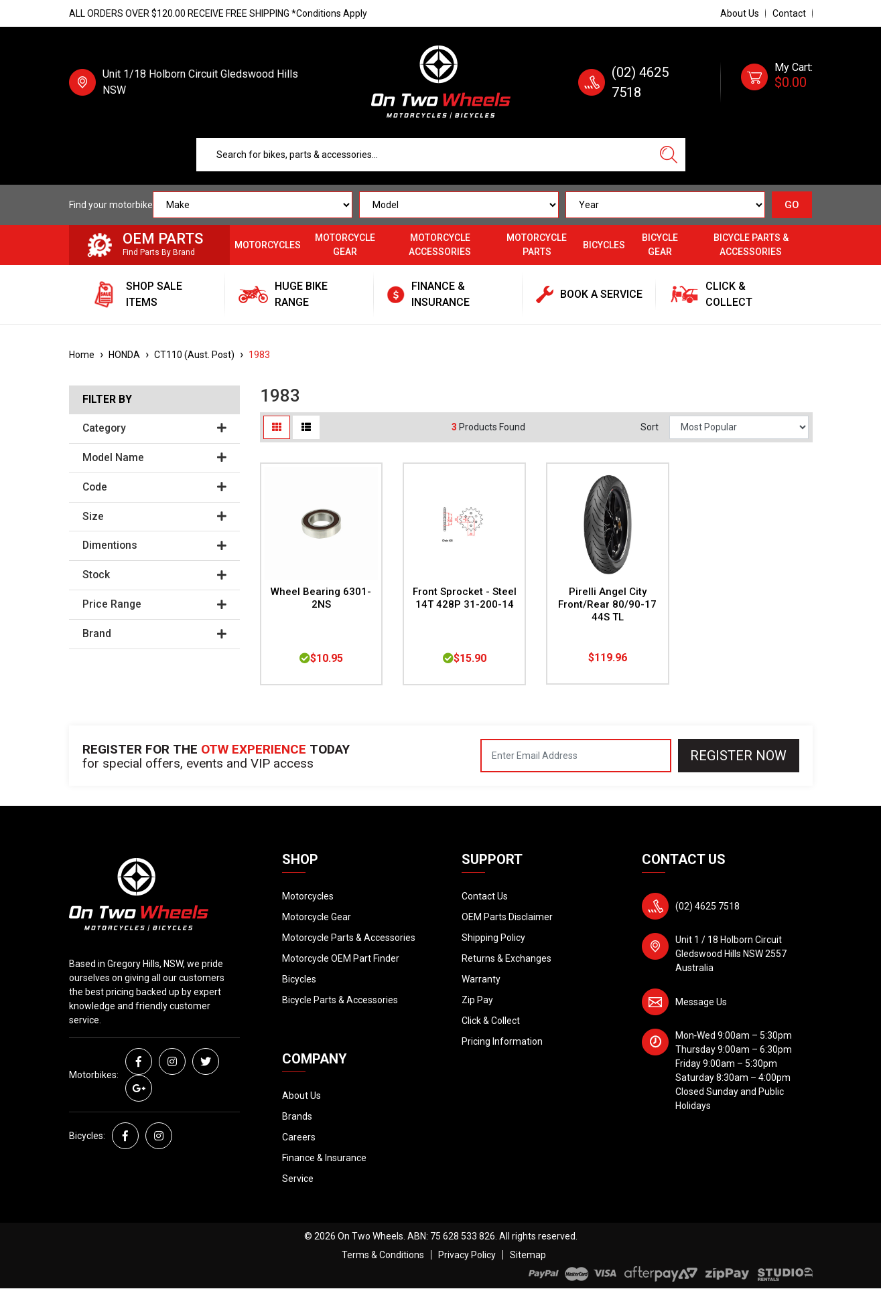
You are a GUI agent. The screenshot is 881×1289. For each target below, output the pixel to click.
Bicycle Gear (660, 244)
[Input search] (424, 154)
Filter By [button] (107, 400)
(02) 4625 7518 (707, 906)
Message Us (701, 1002)
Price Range (154, 604)
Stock (154, 575)
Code (154, 487)
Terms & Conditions (383, 1255)
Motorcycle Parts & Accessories (348, 937)
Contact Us (485, 896)
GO (792, 205)
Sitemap (528, 1255)
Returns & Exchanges (506, 958)
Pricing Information (502, 1041)
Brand (154, 634)
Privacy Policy (467, 1255)
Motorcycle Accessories (440, 244)
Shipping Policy (493, 937)
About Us (739, 13)
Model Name (154, 458)
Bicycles (604, 245)
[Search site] (668, 154)
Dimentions (154, 545)
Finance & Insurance (324, 1157)
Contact (789, 13)
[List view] (306, 427)
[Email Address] (575, 755)
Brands (297, 1116)
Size (154, 517)
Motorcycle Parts (536, 244)
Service (298, 1178)
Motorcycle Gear (345, 244)
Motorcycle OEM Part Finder (340, 958)
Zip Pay (477, 1000)
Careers (299, 1137)
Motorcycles (267, 245)
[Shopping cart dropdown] (777, 82)
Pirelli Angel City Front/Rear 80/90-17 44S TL (607, 604)
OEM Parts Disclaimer (507, 917)
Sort (649, 427)
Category (154, 428)
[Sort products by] (739, 427)
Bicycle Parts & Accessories (751, 244)
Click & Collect (491, 1020)
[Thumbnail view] (276, 427)
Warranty (481, 979)
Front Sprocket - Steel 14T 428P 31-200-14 (465, 598)
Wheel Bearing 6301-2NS (321, 598)
